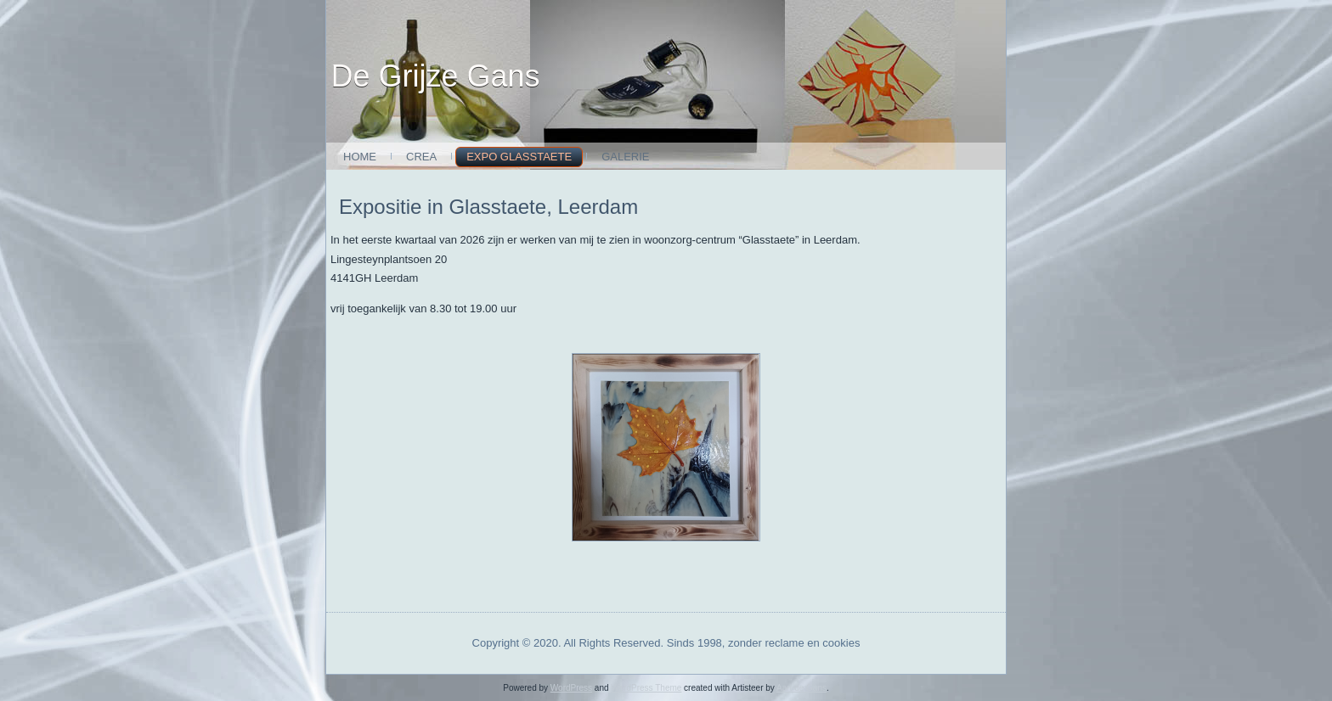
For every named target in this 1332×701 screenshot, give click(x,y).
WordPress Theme (646, 688)
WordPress (571, 688)
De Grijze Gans (435, 76)
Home (359, 156)
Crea (421, 156)
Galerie (625, 156)
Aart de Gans (801, 688)
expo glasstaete (519, 156)
